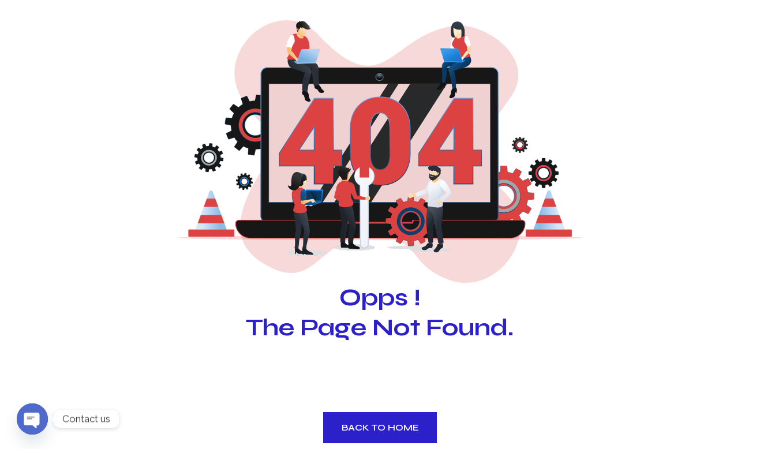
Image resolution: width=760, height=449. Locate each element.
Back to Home (380, 427)
